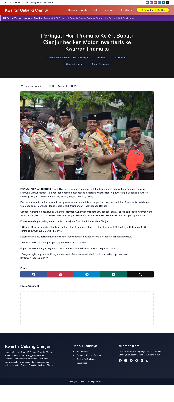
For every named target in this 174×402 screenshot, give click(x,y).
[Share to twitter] (140, 274)
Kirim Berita (127, 9)
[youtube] (155, 2)
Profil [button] (95, 9)
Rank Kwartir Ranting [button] (153, 9)
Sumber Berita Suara (86, 358)
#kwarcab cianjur (74, 63)
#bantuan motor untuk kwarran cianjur (68, 57)
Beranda (72, 9)
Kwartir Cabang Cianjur (27, 10)
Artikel (84, 9)
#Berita (101, 57)
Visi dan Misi (82, 351)
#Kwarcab (120, 57)
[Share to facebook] (33, 274)
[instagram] (151, 2)
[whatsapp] (163, 2)
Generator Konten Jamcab (89, 355)
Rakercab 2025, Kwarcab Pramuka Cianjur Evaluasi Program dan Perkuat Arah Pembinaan (89, 18)
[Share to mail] (60, 274)
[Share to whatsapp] (113, 274)
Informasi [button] (109, 9)
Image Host (82, 362)
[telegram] (159, 2)
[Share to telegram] (87, 274)
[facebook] (147, 2)
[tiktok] (167, 2)
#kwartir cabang (100, 63)
